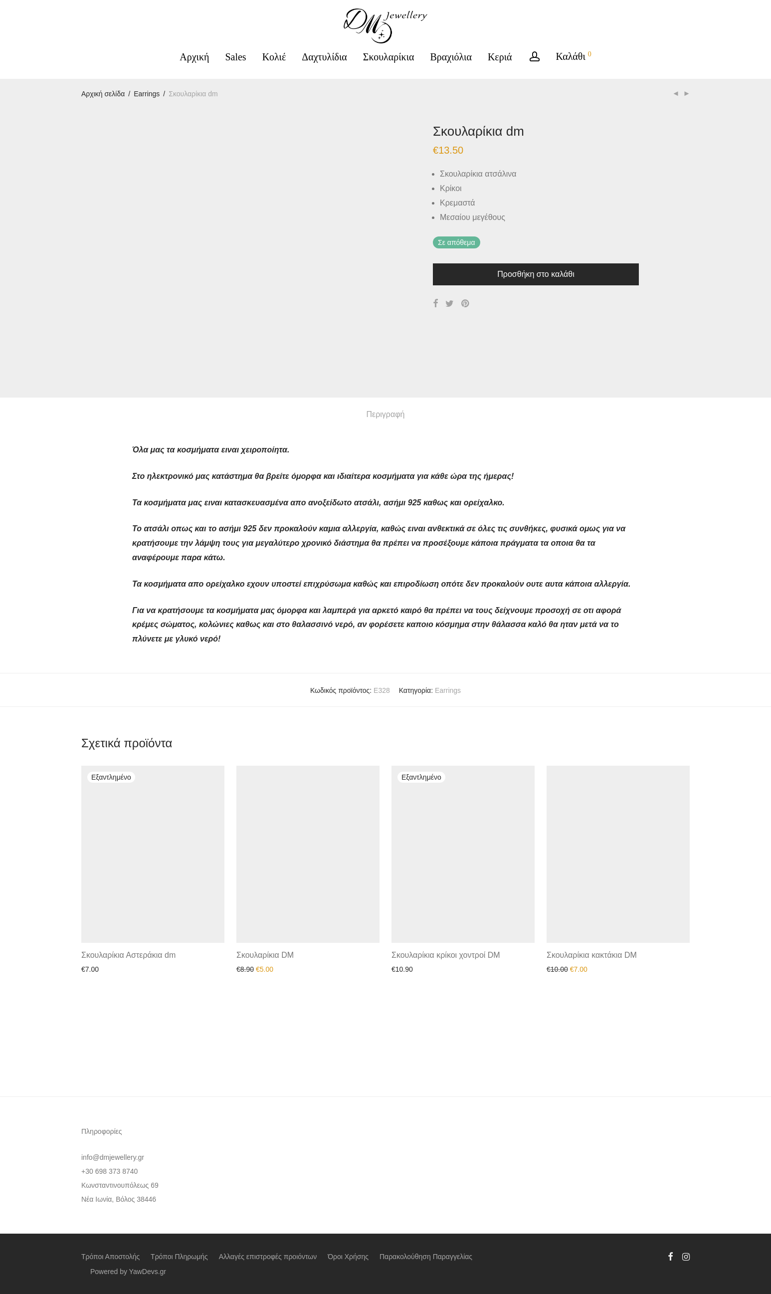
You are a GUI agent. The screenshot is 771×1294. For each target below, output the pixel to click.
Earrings (147, 94)
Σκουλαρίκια (388, 56)
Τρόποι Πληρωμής (179, 1257)
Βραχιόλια (451, 56)
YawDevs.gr (147, 1272)
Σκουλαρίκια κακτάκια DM (592, 1038)
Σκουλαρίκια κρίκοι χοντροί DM (445, 1038)
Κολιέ (274, 56)
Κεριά (500, 56)
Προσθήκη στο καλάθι (535, 274)
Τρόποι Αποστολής (110, 1257)
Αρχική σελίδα (103, 94)
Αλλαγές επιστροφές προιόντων (268, 1257)
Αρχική (194, 56)
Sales (235, 56)
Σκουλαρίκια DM (265, 1038)
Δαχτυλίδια (324, 56)
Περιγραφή (386, 497)
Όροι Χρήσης (348, 1257)
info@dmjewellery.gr (112, 1157)
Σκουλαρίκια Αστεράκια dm (128, 1038)
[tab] (386, 497)
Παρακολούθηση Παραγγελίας (426, 1257)
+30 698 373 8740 (109, 1171)
